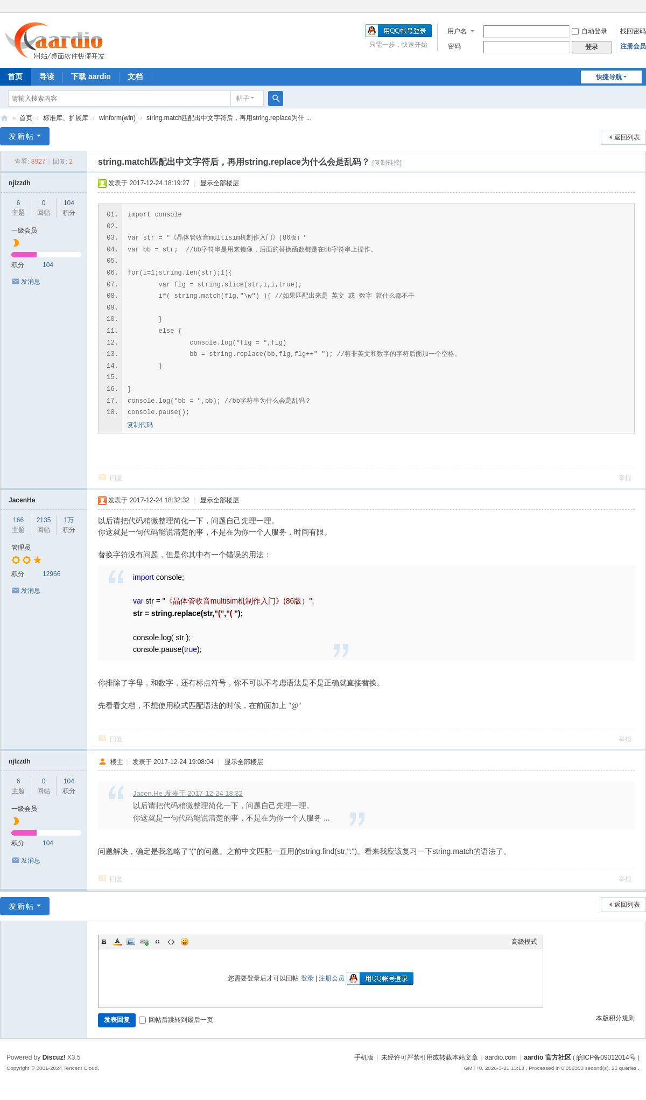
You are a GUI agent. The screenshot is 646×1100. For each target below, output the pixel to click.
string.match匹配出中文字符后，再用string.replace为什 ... (229, 118)
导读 (46, 76)
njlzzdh (20, 183)
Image (130, 941)
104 (69, 203)
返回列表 (627, 137)
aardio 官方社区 (4, 118)
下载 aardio (91, 76)
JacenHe (22, 500)
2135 (44, 520)
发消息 (30, 281)
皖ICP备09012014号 (606, 1057)
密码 (454, 46)
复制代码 (140, 425)
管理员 (21, 547)
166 (18, 520)
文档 (135, 76)
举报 (625, 478)
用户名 (457, 31)
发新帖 (21, 136)
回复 (116, 478)
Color (117, 941)
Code (171, 941)
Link (144, 941)
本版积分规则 (615, 1018)
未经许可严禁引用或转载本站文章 (429, 1057)
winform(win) (117, 118)
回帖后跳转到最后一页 (176, 1020)
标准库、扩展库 (65, 118)
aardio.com (501, 1057)
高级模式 (524, 941)
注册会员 (633, 46)
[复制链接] (387, 162)
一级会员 (24, 230)
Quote (157, 941)
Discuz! (54, 1057)
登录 (307, 978)
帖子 (242, 98)
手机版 (364, 1057)
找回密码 (633, 31)
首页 (25, 118)
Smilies (184, 941)
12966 (51, 574)
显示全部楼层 (219, 183)
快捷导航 (609, 77)
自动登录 (589, 31)
